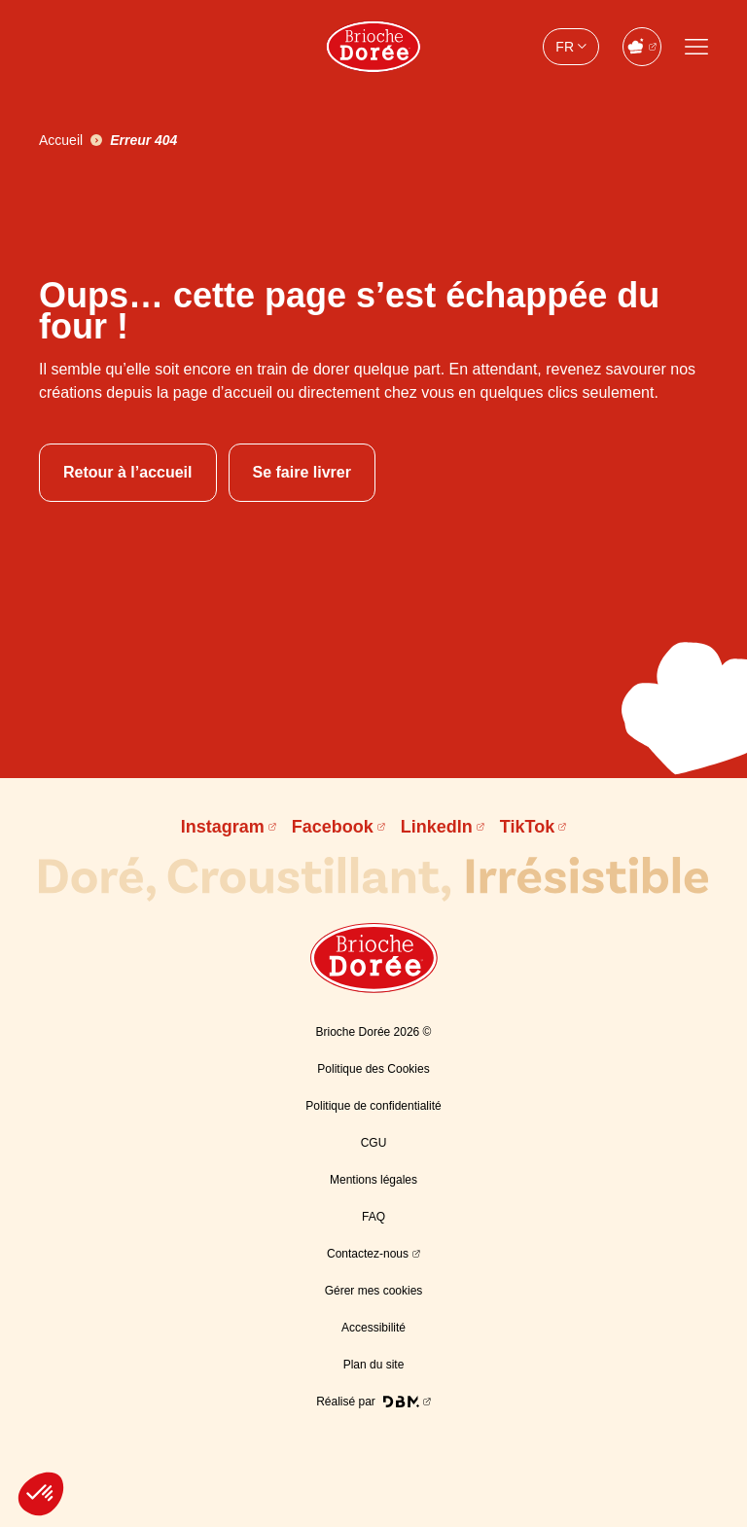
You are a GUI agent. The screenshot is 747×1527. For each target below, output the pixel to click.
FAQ (373, 1217)
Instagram (223, 826)
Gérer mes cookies (374, 1290)
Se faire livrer (302, 472)
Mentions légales (373, 1180)
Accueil (61, 140)
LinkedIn (437, 826)
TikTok (527, 826)
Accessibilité (373, 1327)
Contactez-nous (368, 1254)
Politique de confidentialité (373, 1106)
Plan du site (374, 1364)
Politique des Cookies (373, 1069)
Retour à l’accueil (128, 472)
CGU (374, 1143)
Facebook (333, 826)
